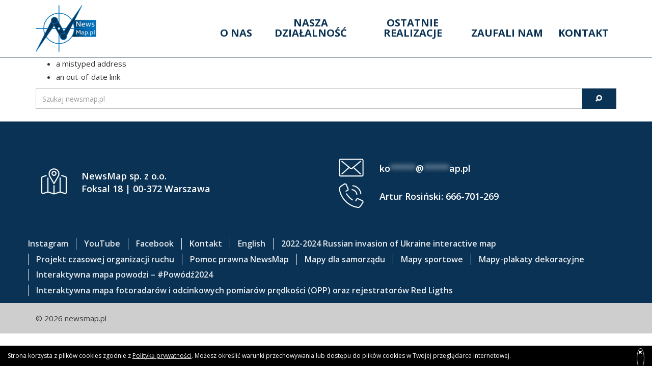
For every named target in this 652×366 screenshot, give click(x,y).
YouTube (102, 243)
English (251, 243)
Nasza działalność (311, 28)
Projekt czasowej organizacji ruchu (105, 259)
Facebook (155, 243)
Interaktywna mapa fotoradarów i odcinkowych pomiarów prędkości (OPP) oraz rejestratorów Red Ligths (244, 290)
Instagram (48, 243)
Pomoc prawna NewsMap (239, 259)
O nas (236, 33)
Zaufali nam (507, 33)
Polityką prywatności (162, 355)
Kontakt (583, 33)
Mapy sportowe (432, 259)
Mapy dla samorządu (345, 259)
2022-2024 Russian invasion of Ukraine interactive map (388, 243)
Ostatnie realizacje (413, 28)
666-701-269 (472, 196)
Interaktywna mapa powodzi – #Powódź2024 (124, 274)
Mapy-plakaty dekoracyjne (531, 259)
